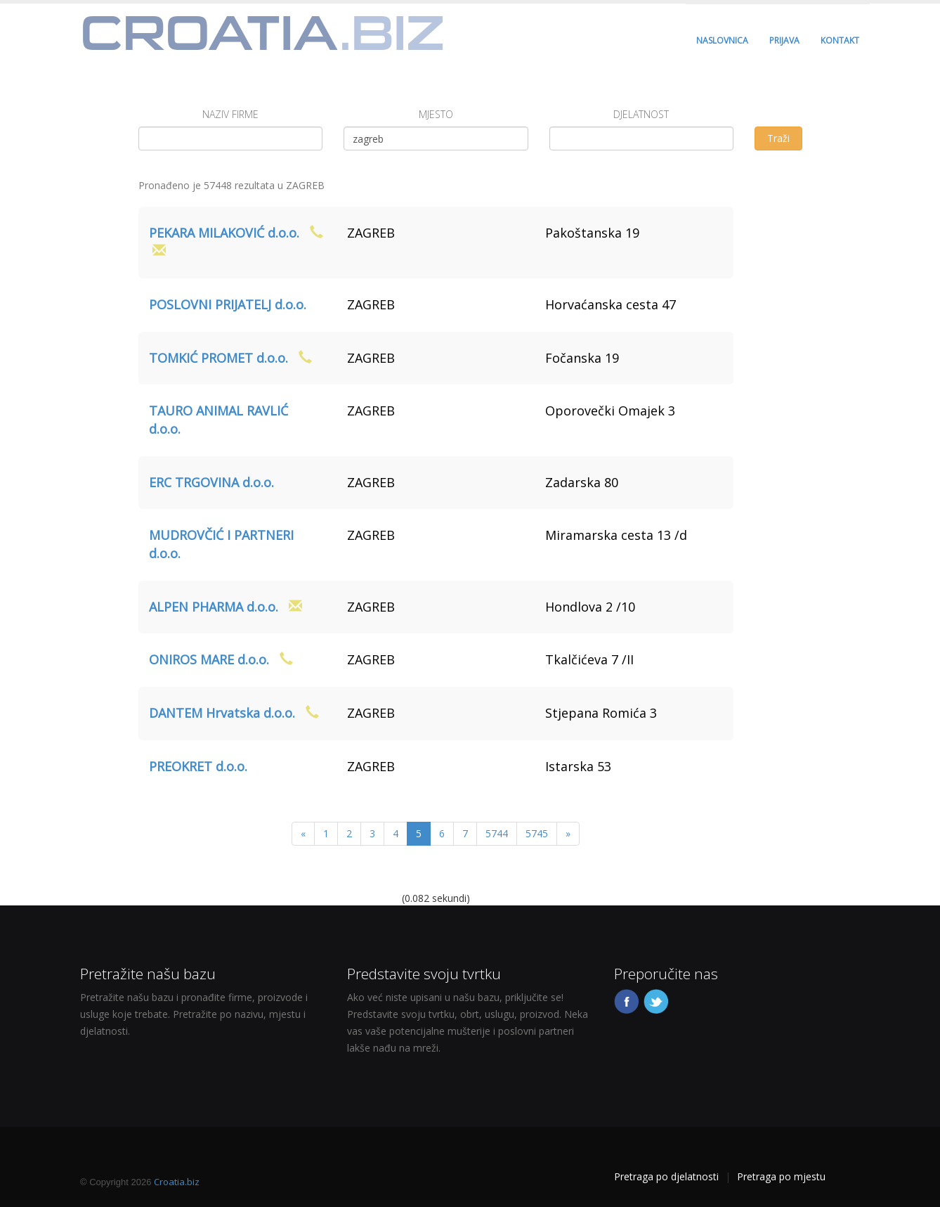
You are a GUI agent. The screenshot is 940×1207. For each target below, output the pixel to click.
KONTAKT (840, 40)
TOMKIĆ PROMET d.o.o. (218, 357)
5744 (496, 833)
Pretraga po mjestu (781, 1176)
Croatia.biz (177, 1181)
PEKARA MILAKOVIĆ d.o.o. (224, 232)
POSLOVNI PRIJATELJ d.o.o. (227, 304)
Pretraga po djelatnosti (666, 1176)
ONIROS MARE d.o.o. (209, 659)
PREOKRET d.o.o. (198, 766)
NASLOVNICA (722, 40)
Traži (778, 138)
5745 (537, 833)
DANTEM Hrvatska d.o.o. (222, 712)
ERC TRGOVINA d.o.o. (211, 482)
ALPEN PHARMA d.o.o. (213, 606)
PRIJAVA (784, 40)
